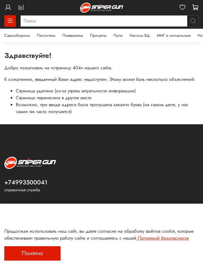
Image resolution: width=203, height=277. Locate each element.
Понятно (32, 253)
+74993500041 (25, 182)
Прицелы (98, 35)
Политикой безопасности (162, 238)
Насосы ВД (139, 35)
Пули (118, 35)
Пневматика (72, 35)
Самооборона (17, 35)
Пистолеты (46, 35)
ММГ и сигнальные (174, 35)
